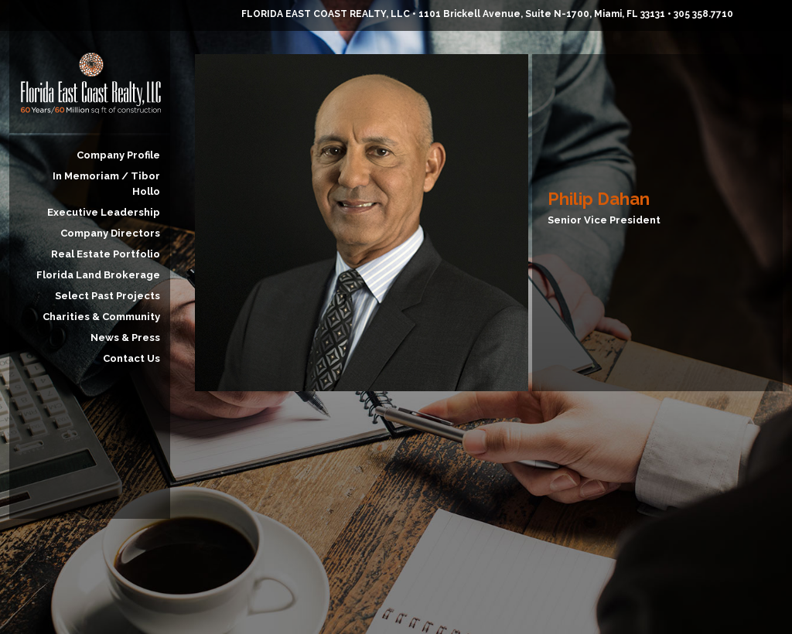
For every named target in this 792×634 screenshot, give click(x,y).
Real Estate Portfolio (105, 254)
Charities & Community (101, 316)
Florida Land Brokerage (98, 275)
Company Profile (118, 155)
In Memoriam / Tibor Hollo (106, 183)
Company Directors (110, 233)
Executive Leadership (103, 212)
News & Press (125, 337)
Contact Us (131, 358)
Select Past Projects (107, 296)
